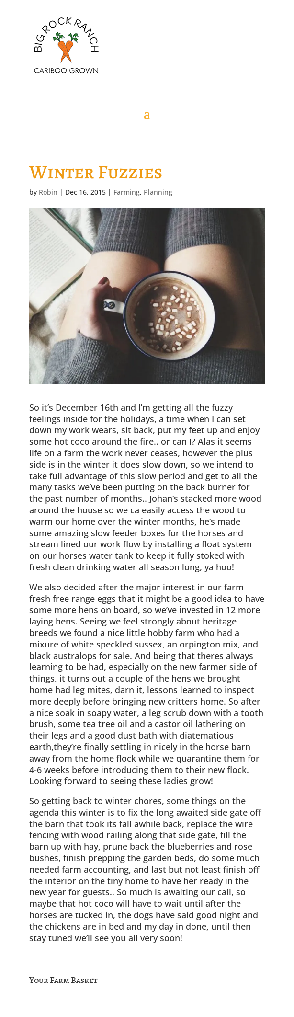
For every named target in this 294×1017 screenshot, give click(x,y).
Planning (158, 191)
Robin (48, 191)
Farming (126, 191)
